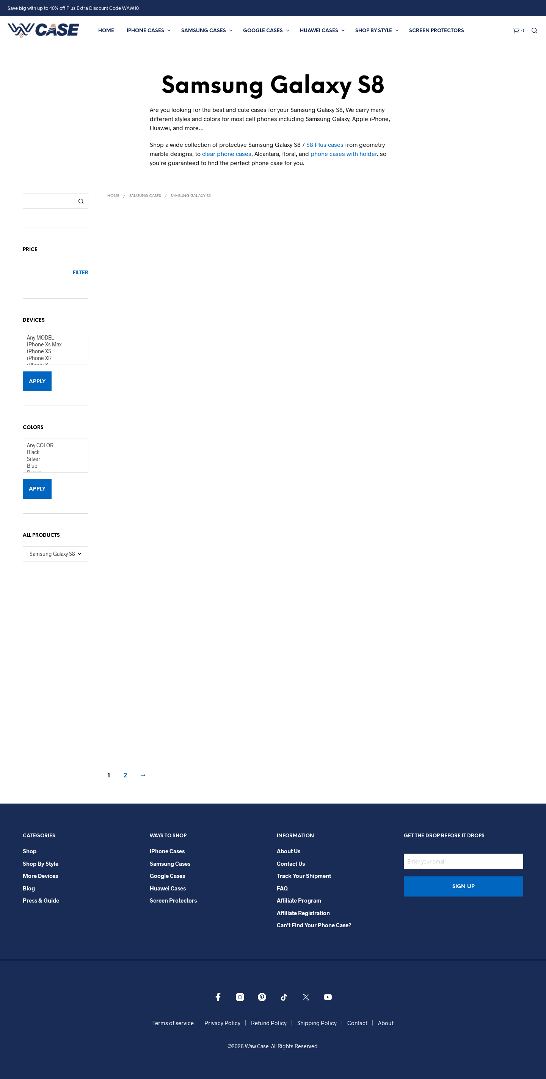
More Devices (40, 875)
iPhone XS (52, 351)
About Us (288, 851)
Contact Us (291, 863)
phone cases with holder (344, 153)
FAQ (282, 888)
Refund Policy (269, 1022)
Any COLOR (52, 445)
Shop (29, 851)
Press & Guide (41, 900)
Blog (29, 888)
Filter (80, 273)
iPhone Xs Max (52, 344)
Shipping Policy (317, 1022)
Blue (52, 465)
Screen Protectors (436, 30)
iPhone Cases (145, 30)
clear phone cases (226, 153)
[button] (518, 31)
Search (80, 201)
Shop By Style (373, 30)
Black (52, 452)
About (386, 1022)
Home (106, 30)
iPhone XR (52, 358)
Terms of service (173, 1022)
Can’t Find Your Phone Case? (314, 925)
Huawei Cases (319, 30)
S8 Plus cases (325, 144)
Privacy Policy (222, 1022)
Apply (37, 382)
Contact (357, 1022)
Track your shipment (304, 875)
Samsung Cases (203, 30)
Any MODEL (52, 337)
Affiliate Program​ (299, 900)
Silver (52, 459)
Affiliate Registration (303, 912)
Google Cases (263, 30)
